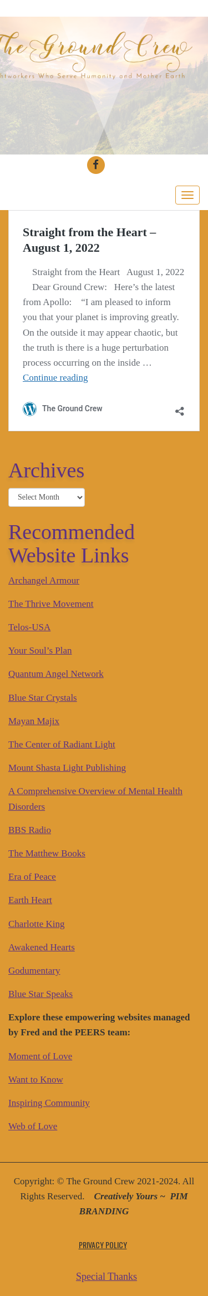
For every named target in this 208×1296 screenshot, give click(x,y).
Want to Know (35, 1079)
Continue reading (55, 377)
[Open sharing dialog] (179, 407)
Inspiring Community (49, 1103)
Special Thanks (106, 1276)
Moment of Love (40, 1056)
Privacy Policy (103, 1244)
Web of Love (32, 1126)
